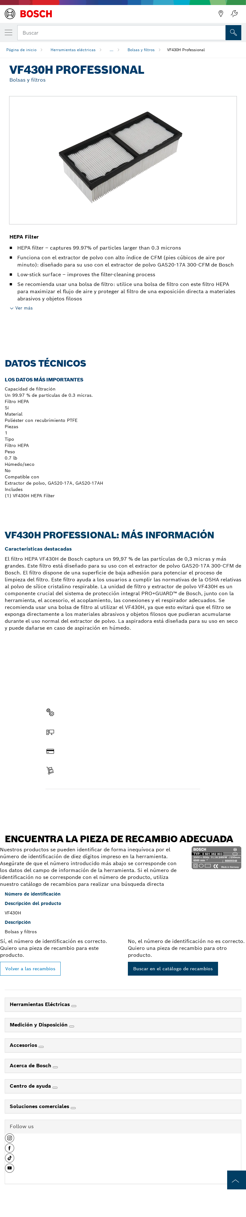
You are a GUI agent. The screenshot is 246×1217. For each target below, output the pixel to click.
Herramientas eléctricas (73, 49)
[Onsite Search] (233, 32)
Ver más (24, 308)
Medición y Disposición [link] (39, 1024)
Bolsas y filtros (141, 49)
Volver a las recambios (30, 969)
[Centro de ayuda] (54, 1088)
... (111, 49)
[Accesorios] (41, 1047)
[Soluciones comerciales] (73, 1108)
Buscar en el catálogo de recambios (173, 969)
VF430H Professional (186, 49)
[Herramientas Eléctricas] (73, 1006)
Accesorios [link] (24, 1045)
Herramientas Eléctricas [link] (40, 1004)
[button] (9, 1140)
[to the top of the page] (236, 1180)
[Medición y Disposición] (71, 1026)
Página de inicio (21, 49)
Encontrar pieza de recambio (83, 802)
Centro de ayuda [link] (31, 1086)
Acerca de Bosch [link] (31, 1065)
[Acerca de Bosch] (55, 1067)
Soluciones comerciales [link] (40, 1106)
